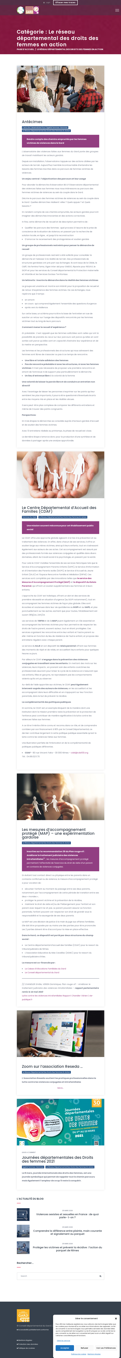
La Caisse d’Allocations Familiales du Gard (45, 968)
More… (60, 1088)
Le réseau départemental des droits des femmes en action (46, 131)
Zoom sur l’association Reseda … (52, 1066)
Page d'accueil (25, 49)
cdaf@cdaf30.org (79, 752)
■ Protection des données (27, 1344)
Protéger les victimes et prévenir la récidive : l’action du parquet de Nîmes (67, 1249)
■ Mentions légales (24, 1340)
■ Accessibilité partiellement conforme (33, 1329)
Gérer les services (63, 1341)
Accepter (64, 1348)
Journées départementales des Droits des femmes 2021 (57, 1159)
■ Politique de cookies (26, 1348)
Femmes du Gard (29, 517)
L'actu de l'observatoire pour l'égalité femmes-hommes (45, 127)
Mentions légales (94, 1354)
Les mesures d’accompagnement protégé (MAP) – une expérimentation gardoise (58, 833)
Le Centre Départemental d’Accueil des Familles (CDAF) (59, 509)
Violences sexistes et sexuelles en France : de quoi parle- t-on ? (67, 1216)
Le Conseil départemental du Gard (42, 972)
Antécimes (32, 121)
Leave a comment (29, 1152)
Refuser (84, 1348)
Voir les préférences (106, 1348)
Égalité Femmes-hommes (33, 1167)
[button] (116, 1318)
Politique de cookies (78, 1354)
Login (46, 2)
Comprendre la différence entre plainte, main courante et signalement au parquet (67, 1232)
